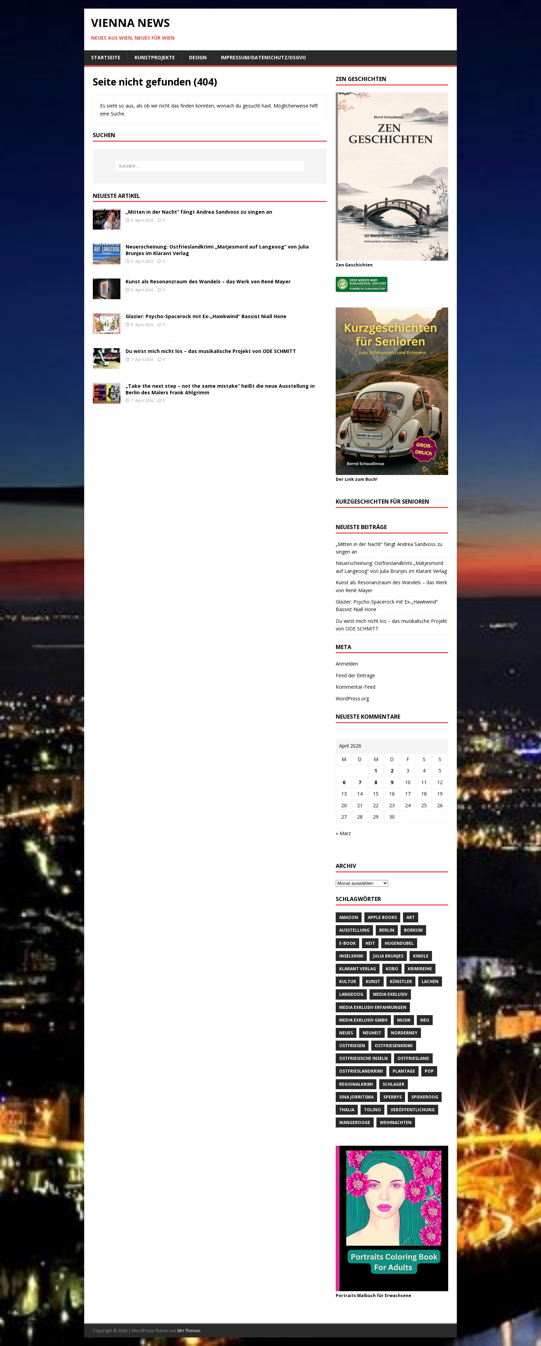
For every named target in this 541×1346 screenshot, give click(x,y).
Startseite (105, 57)
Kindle (421, 956)
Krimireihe (420, 969)
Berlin (386, 930)
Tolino (372, 1110)
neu (424, 1020)
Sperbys (392, 1097)
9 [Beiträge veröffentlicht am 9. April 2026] (392, 782)
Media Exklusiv (390, 994)
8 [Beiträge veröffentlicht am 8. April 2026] (375, 782)
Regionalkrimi (356, 1084)
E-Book (347, 943)
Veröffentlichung (413, 1110)
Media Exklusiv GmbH (363, 1020)
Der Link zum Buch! (356, 479)
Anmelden (347, 663)
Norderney (404, 1033)
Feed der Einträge (355, 675)
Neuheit (372, 1033)
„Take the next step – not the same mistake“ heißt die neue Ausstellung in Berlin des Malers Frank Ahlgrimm (220, 389)
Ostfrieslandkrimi (361, 1071)
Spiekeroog (424, 1097)
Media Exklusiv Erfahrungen (372, 1007)
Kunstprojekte (155, 57)
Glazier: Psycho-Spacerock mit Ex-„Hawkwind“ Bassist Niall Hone (206, 316)
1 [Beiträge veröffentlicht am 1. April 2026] (375, 770)
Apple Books (382, 917)
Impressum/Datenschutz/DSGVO (263, 57)
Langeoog (351, 994)
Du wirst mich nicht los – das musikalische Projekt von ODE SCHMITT (211, 351)
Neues (346, 1033)
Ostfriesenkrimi (394, 1046)
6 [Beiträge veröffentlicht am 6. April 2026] (344, 782)
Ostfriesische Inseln (363, 1058)
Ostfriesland (413, 1058)
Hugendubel (399, 943)
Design (198, 57)
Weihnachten (396, 1122)
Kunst (373, 981)
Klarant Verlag (357, 969)
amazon (348, 917)
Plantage (404, 1071)
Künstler (401, 981)
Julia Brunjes (388, 956)
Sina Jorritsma (356, 1097)
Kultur (347, 981)
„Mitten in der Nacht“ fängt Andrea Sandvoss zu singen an (199, 212)
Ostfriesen (352, 1046)
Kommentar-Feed (355, 687)
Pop (429, 1071)
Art (410, 917)
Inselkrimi (351, 956)
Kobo (392, 969)
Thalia (346, 1110)
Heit (370, 943)
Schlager (393, 1084)
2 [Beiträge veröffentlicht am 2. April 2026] (392, 770)
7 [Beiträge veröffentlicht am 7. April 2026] (359, 782)
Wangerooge (354, 1122)
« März (343, 833)
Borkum (413, 930)
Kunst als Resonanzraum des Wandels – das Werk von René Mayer (208, 281)
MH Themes (188, 1331)
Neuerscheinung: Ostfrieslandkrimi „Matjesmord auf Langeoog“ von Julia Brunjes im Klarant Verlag (217, 249)
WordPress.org (352, 698)
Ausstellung (354, 930)
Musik (404, 1020)
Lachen (430, 981)
